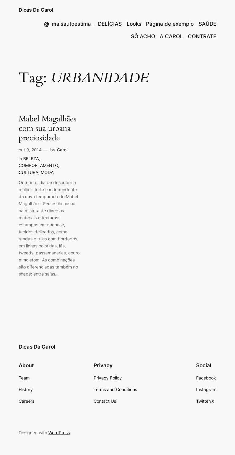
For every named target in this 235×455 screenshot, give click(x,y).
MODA (47, 172)
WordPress (59, 432)
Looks (134, 24)
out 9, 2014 (30, 149)
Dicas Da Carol (36, 10)
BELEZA (31, 158)
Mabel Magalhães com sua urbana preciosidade (47, 128)
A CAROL (171, 36)
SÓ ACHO (143, 36)
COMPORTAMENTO (38, 165)
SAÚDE (207, 24)
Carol (62, 149)
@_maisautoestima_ (68, 24)
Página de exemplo (170, 24)
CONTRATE (202, 36)
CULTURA (28, 172)
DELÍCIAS (110, 24)
